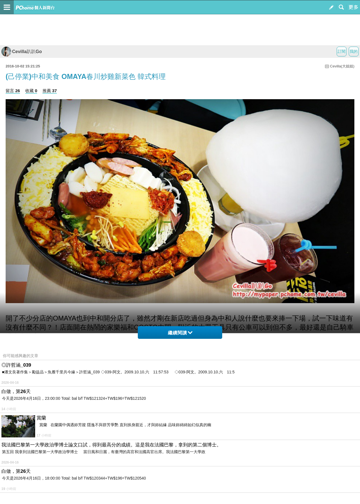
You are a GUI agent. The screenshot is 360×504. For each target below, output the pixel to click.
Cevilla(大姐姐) (342, 66)
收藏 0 (31, 90)
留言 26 (13, 90)
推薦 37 (49, 90)
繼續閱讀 (180, 333)
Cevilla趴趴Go (21, 51)
